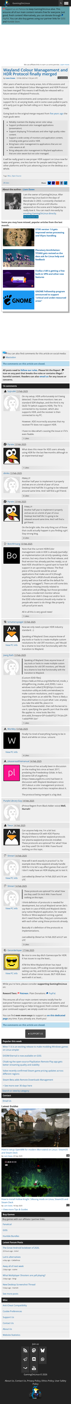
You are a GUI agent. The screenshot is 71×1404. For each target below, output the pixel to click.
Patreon (22, 993)
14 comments (62, 78)
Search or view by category (15, 1090)
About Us (7, 1329)
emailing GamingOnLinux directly (39, 213)
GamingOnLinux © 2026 (35, 1374)
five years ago (57, 113)
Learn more (64, 64)
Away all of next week (13, 1266)
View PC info (12, 645)
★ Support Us (35, 1033)
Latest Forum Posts (13, 1242)
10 (68, 1155)
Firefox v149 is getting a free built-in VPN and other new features (50, 274)
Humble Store (13, 21)
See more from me (31, 217)
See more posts (10, 1293)
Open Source (16, 176)
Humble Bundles (11, 1236)
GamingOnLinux (21, 3)
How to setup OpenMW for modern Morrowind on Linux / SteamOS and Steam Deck (35, 1149)
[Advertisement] (35, 43)
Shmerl (11, 855)
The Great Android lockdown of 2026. (21, 1247)
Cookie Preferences (12, 1311)
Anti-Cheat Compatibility (15, 1305)
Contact (7, 1095)
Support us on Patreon (14, 9)
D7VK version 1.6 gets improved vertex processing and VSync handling (49, 232)
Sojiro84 (11, 391)
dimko (6, 473)
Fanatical (7, 1224)
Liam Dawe (10, 78)
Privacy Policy (33, 1380)
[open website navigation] (66, 3)
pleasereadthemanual (18, 761)
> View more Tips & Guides (14, 1209)
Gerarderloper (14, 950)
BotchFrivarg (13, 543)
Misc (9, 176)
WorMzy (11, 729)
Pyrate (10, 444)
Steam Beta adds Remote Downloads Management (28, 1079)
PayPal (50, 993)
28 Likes (6, 183)
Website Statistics (11, 1335)
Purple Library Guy (12, 800)
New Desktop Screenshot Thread (19, 1284)
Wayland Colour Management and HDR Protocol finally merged (35, 72)
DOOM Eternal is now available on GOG (22, 1055)
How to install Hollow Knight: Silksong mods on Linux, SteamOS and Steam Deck (35, 1199)
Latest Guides (9, 1106)
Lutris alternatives (12, 1257)
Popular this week (12, 1041)
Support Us (8, 1317)
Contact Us (8, 1323)
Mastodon (9, 357)
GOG (63, 18)
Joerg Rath (8, 655)
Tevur (10, 825)
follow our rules (29, 370)
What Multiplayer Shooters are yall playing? (24, 1275)
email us (44, 376)
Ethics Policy (48, 1380)
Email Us (7, 1100)
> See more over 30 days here (17, 1085)
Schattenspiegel (15, 622)
